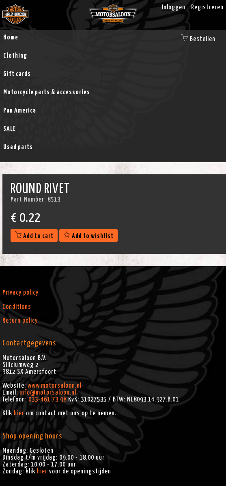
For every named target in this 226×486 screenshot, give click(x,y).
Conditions (16, 307)
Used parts (18, 147)
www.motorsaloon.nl (55, 385)
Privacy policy (20, 292)
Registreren (207, 7)
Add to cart (34, 236)
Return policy (20, 320)
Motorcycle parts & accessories (46, 92)
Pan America (19, 110)
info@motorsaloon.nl (47, 392)
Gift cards (17, 74)
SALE (9, 129)
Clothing (15, 55)
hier (19, 413)
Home (10, 37)
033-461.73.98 (47, 399)
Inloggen (173, 7)
